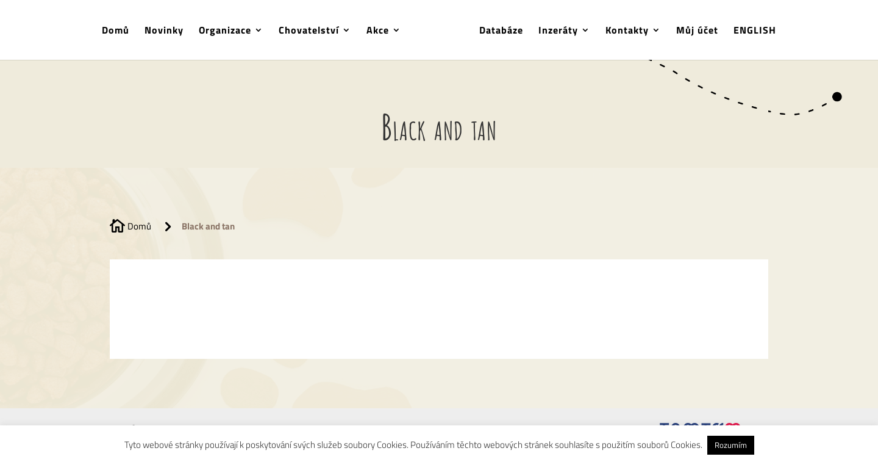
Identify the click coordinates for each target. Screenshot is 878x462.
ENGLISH (754, 31)
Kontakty (627, 31)
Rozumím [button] (731, 445)
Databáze (501, 31)
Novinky (164, 31)
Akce (377, 31)
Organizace (225, 31)
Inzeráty (558, 31)
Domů (115, 31)
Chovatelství (309, 31)
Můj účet (697, 31)
